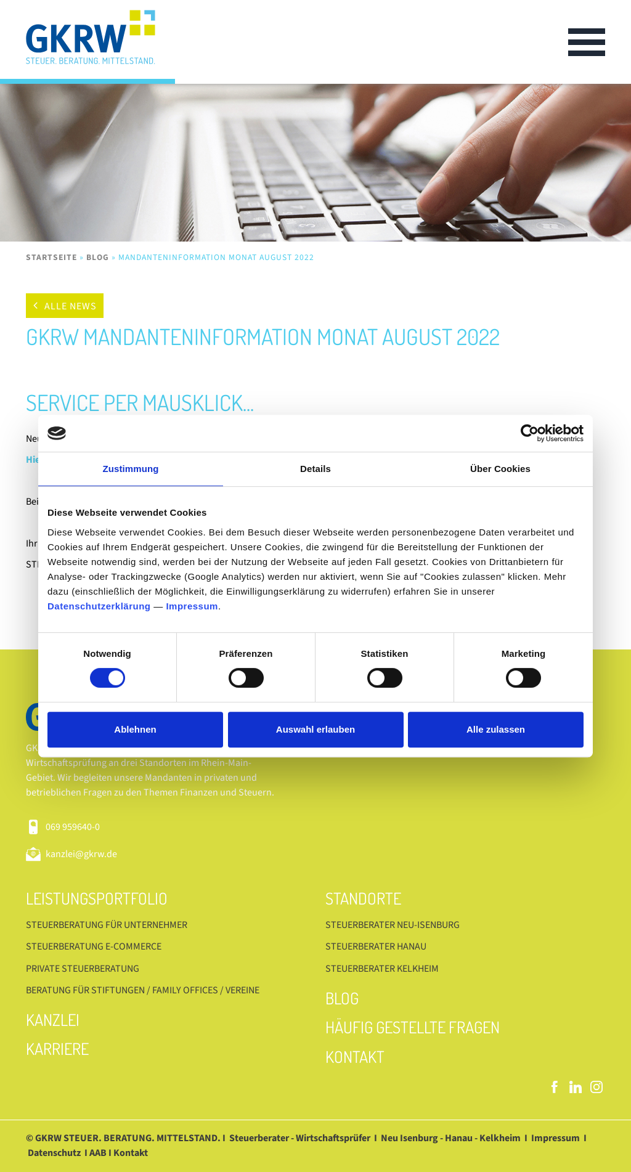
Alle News (70, 306)
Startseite (51, 257)
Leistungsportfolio (97, 898)
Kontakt (355, 1056)
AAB (98, 1153)
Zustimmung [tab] (131, 468)
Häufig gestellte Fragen (412, 1027)
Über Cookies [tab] (500, 468)
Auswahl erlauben (315, 729)
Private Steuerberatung (82, 968)
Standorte (363, 898)
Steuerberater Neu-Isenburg (392, 925)
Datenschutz (54, 1153)
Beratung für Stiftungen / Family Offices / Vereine (142, 990)
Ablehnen (135, 729)
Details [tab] (315, 468)
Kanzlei (52, 1019)
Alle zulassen (495, 729)
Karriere (57, 1048)
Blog (97, 257)
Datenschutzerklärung (99, 606)
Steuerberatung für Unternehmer (106, 925)
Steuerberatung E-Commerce (93, 946)
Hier (35, 459)
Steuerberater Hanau (375, 946)
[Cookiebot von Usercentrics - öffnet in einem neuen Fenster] (530, 433)
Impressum (192, 606)
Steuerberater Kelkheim (382, 968)
